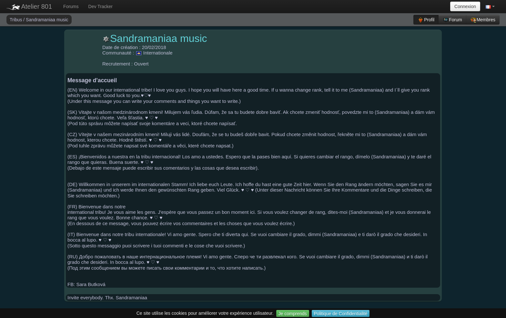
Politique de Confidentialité (341, 313)
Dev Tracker (100, 6)
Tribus (16, 19)
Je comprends (292, 313)
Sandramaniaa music (47, 19)
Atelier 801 (29, 6)
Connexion (465, 6)
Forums (70, 6)
